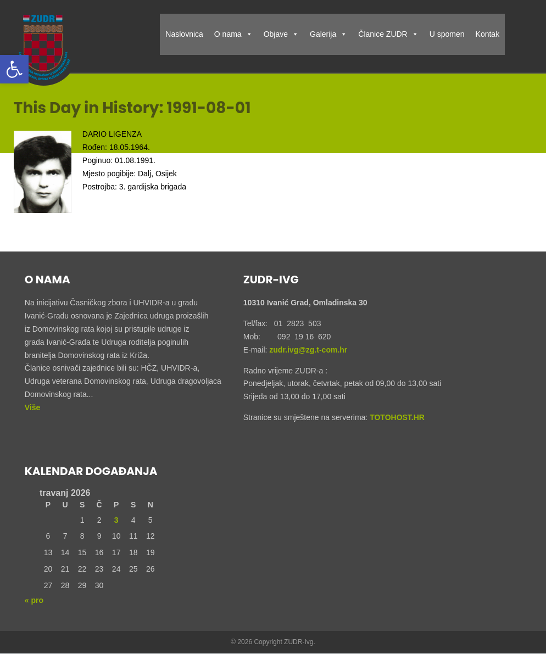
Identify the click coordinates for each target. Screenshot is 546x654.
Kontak (488, 34)
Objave (281, 34)
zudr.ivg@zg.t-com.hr (307, 349)
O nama (233, 34)
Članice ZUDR (388, 34)
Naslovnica (184, 34)
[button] (14, 69)
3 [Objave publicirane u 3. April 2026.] (116, 520)
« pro (34, 600)
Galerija (328, 34)
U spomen (447, 34)
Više (33, 407)
